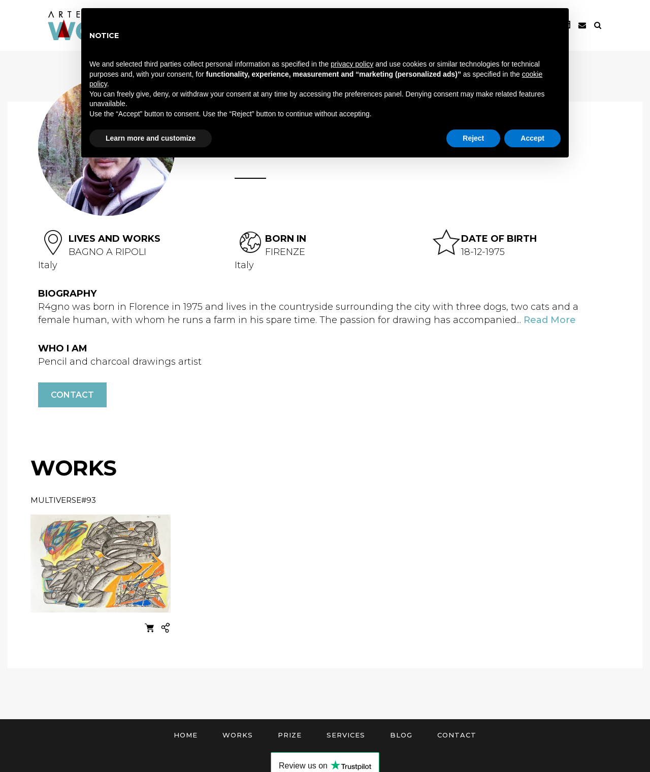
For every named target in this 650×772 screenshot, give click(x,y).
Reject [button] (473, 138)
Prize (290, 735)
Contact (72, 395)
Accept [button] (532, 138)
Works (237, 735)
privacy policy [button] (352, 64)
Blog (401, 735)
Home (186, 735)
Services (346, 735)
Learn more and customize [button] (151, 138)
